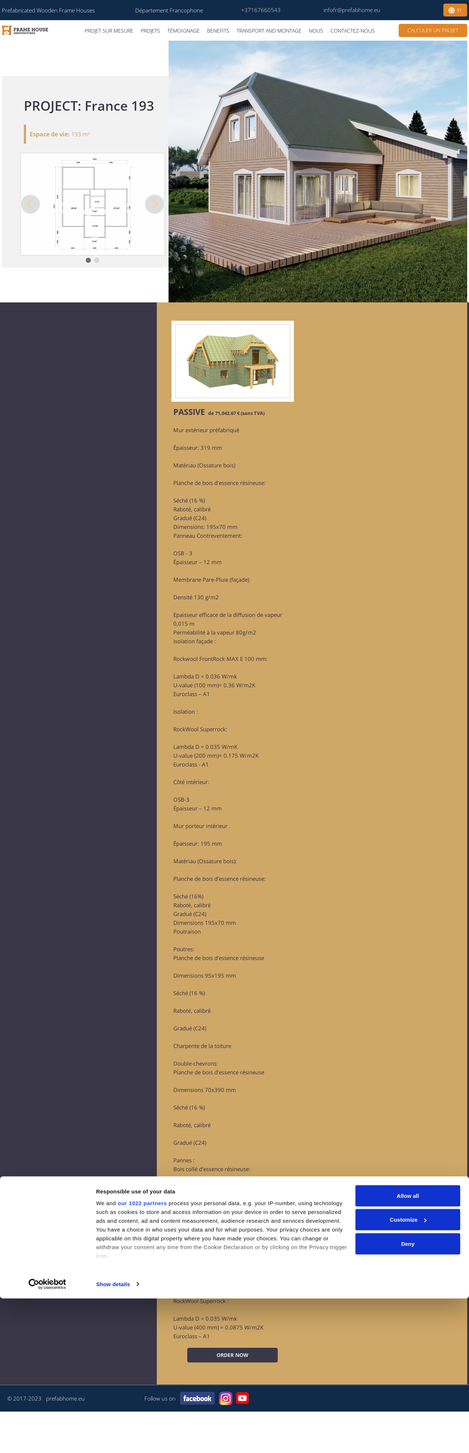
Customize (408, 1374)
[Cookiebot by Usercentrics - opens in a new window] (47, 1438)
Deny (408, 1398)
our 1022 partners (142, 1357)
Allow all (408, 1350)
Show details (113, 1438)
